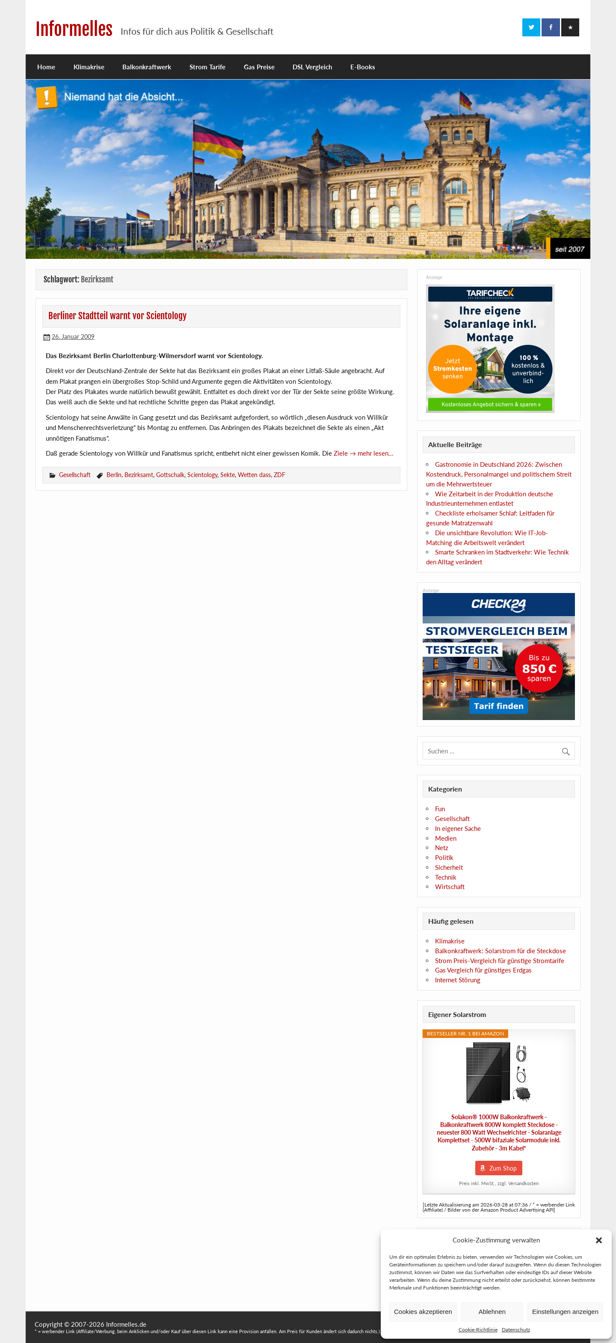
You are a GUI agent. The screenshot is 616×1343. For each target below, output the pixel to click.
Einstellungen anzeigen (565, 1311)
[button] (599, 1240)
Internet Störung (457, 980)
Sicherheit (449, 867)
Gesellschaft (75, 474)
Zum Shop (503, 1168)
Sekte (227, 474)
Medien (445, 838)
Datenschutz (516, 1329)
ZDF (279, 474)
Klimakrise (89, 67)
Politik (444, 857)
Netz (441, 847)
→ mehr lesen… (371, 453)
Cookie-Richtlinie (478, 1329)
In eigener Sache (458, 828)
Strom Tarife (207, 67)
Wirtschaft (450, 886)
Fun (440, 808)
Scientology (202, 474)
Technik (445, 877)
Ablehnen (492, 1311)
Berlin (114, 474)
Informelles (74, 29)
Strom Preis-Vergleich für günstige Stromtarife (499, 960)
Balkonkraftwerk (146, 67)
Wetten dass (254, 474)
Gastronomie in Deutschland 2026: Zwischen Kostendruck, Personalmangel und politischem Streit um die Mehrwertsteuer (499, 474)
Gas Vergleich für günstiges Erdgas (483, 970)
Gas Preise (259, 67)
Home (46, 67)
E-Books (362, 67)
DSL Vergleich (312, 67)
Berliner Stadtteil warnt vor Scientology (117, 315)
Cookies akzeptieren (423, 1311)
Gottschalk (170, 474)
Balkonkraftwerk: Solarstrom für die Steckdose (500, 951)
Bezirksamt (138, 474)
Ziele (341, 453)
